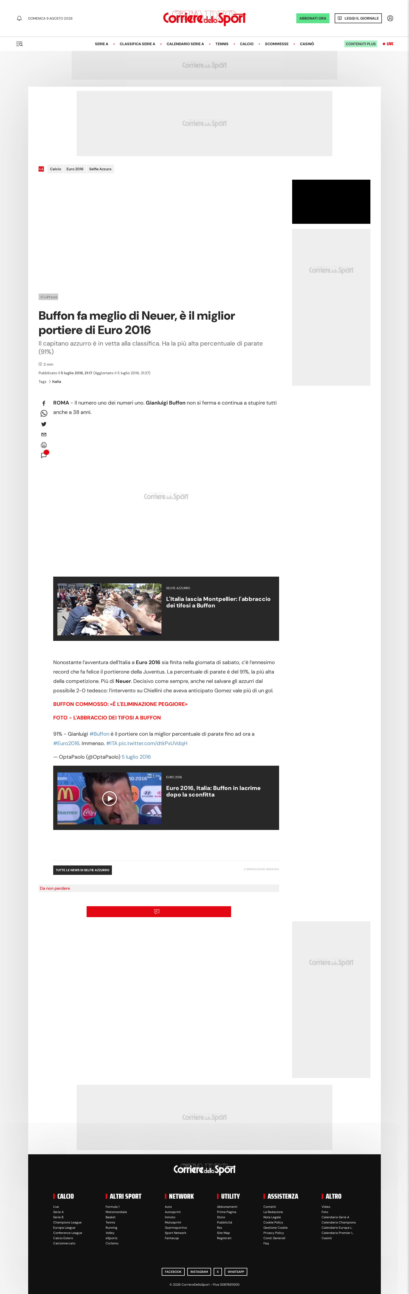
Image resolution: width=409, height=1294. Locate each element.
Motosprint (173, 1222)
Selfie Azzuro (100, 169)
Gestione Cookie (275, 1228)
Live (390, 44)
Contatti (269, 1207)
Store (221, 1217)
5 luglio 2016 (136, 756)
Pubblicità (224, 1222)
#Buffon (99, 733)
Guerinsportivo (176, 1228)
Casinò (307, 44)
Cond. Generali (274, 1238)
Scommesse (276, 44)
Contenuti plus (361, 44)
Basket (111, 1217)
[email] (44, 434)
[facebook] (44, 403)
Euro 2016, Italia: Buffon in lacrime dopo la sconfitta (213, 791)
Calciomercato (64, 1243)
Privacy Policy (273, 1233)
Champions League (67, 1222)
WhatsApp (236, 1272)
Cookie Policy (273, 1222)
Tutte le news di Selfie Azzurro (82, 870)
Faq (266, 1243)
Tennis (221, 44)
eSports (111, 1238)
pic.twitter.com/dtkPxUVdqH (153, 743)
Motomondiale (116, 1212)
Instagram (199, 1272)
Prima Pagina (226, 1212)
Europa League (64, 1228)
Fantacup (172, 1238)
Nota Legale (272, 1217)
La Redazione (273, 1212)
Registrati (224, 1238)
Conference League (67, 1233)
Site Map (223, 1233)
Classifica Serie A (137, 44)
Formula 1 (112, 1207)
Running (111, 1228)
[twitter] (44, 424)
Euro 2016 (75, 169)
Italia (55, 381)
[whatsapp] (44, 413)
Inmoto (170, 1217)
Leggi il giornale (362, 18)
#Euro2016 (66, 743)
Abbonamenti (227, 1207)
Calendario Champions (339, 1222)
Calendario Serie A (185, 44)
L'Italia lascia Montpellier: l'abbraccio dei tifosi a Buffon (218, 602)
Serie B (58, 1217)
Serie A (101, 44)
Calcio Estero (63, 1238)
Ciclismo (112, 1243)
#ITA (111, 743)
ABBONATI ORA (312, 18)
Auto (168, 1207)
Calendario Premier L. (337, 1233)
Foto (325, 1212)
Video (326, 1207)
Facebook (173, 1272)
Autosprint (173, 1212)
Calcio (247, 44)
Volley (110, 1233)
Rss (219, 1228)
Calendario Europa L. (337, 1228)
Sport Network (175, 1233)
